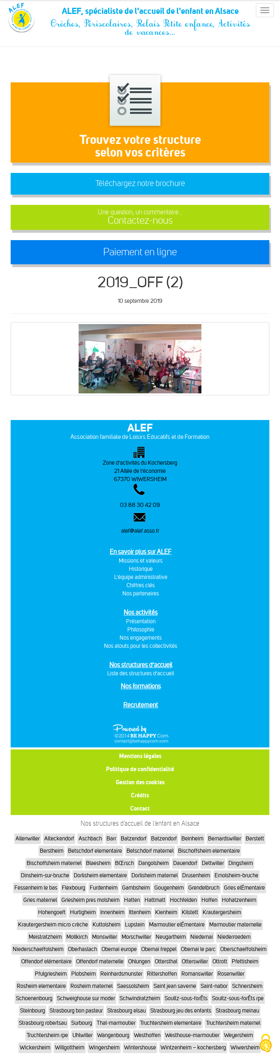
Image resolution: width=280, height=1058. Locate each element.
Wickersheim (35, 1047)
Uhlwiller (82, 1035)
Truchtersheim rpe (47, 1035)
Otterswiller (195, 961)
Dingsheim (240, 863)
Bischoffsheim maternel (54, 863)
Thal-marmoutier (116, 1022)
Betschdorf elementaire (95, 850)
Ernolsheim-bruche (236, 875)
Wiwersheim (245, 1047)
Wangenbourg (113, 1035)
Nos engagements (141, 637)
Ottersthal (166, 961)
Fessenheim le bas (35, 887)
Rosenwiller (230, 973)
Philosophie (140, 629)
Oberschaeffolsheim (243, 949)
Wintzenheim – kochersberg (193, 1047)
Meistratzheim (45, 936)
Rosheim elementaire (41, 986)
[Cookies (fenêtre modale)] (265, 1044)
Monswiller (104, 936)
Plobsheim (83, 973)
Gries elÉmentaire (244, 887)
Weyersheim (238, 1035)
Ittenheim (140, 912)
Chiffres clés (140, 585)
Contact (140, 808)
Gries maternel (40, 900)
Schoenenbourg (34, 998)
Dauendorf (185, 863)
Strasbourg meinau (237, 1010)
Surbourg (81, 1022)
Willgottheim (69, 1047)
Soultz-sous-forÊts (186, 998)
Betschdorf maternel (150, 850)
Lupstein (135, 924)
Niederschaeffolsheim (38, 949)
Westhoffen (147, 1035)
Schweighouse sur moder (86, 998)
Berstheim (51, 850)
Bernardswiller (224, 838)
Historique (141, 568)
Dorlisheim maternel (154, 875)
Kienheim (166, 912)
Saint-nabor (214, 986)
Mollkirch (77, 936)
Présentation (141, 621)
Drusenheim (196, 875)
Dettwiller (213, 863)
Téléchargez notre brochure (140, 183)
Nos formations (141, 686)
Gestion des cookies (140, 782)
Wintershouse (140, 1047)
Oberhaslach (82, 949)
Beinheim (192, 838)
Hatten (132, 900)
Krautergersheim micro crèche (53, 924)
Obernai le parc (198, 949)
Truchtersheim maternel (233, 1022)
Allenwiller (28, 838)
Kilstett (190, 912)
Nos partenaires (140, 593)
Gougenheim (169, 887)
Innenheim (112, 912)
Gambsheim (136, 887)
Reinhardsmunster (121, 973)
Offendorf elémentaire (46, 961)
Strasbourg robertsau (43, 1022)
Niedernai (201, 936)
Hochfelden (183, 900)
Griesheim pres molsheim (90, 900)
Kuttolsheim (106, 924)
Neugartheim (171, 936)
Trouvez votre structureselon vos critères (140, 146)
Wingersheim (104, 1047)
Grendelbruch (203, 887)
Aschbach (90, 838)
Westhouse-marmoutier (192, 1035)
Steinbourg (32, 1010)
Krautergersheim (222, 912)
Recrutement (140, 705)
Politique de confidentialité (140, 769)
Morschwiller (136, 936)
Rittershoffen (162, 973)
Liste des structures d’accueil (140, 673)
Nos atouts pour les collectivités (140, 646)
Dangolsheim (153, 863)
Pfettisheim (245, 961)
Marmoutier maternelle (235, 924)
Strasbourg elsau (126, 1010)
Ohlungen (139, 961)
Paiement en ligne (140, 252)
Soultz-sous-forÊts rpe (238, 998)
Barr (111, 838)
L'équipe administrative (140, 577)
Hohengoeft (51, 912)
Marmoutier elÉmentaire (177, 924)
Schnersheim (247, 986)
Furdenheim (103, 887)
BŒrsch (124, 863)
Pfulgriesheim (51, 973)
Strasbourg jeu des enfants (180, 1010)
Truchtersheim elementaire (170, 1022)
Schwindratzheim (140, 998)
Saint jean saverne (175, 986)
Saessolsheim (133, 986)
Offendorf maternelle (100, 961)
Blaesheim (98, 863)
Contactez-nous (140, 217)
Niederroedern (234, 936)
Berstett (255, 838)
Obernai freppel (158, 949)
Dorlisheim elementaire (100, 875)
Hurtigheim (83, 912)
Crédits (140, 795)
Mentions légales (140, 756)
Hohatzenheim (239, 900)
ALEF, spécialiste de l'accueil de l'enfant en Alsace (150, 13)
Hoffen (209, 900)
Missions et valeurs (141, 560)
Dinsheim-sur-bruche (45, 875)
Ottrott (219, 961)
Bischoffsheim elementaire (209, 850)
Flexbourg (73, 887)
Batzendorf (134, 838)
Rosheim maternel (91, 986)
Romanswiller (197, 973)
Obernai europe (119, 949)
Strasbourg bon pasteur (76, 1010)
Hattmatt (155, 900)
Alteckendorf (59, 838)
